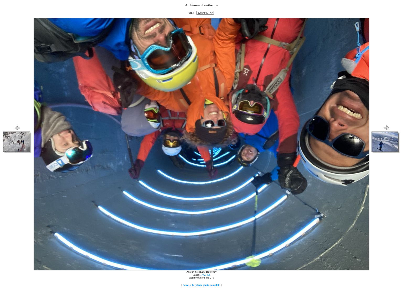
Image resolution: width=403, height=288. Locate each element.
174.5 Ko (205, 274)
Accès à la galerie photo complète (201, 285)
